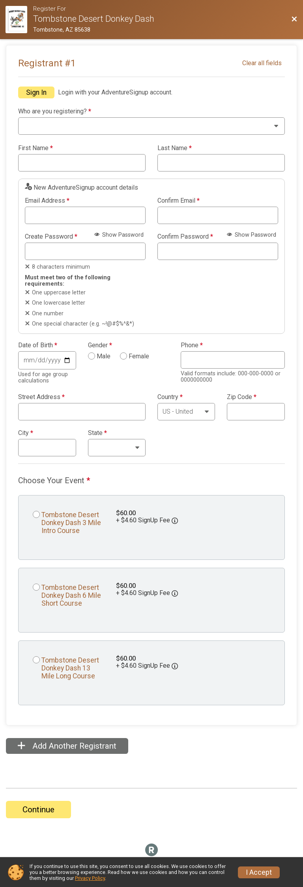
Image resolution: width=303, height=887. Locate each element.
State (97, 433)
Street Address (41, 397)
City (25, 433)
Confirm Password (185, 236)
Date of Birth (37, 345)
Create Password (51, 236)
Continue (38, 809)
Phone (192, 345)
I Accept (259, 872)
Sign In (36, 92)
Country (170, 397)
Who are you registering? (54, 111)
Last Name (174, 148)
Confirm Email (178, 200)
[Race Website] (19, 19)
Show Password (119, 235)
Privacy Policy (90, 878)
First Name (35, 148)
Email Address (47, 200)
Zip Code (241, 397)
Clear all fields (262, 63)
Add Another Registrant (67, 746)
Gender (100, 345)
